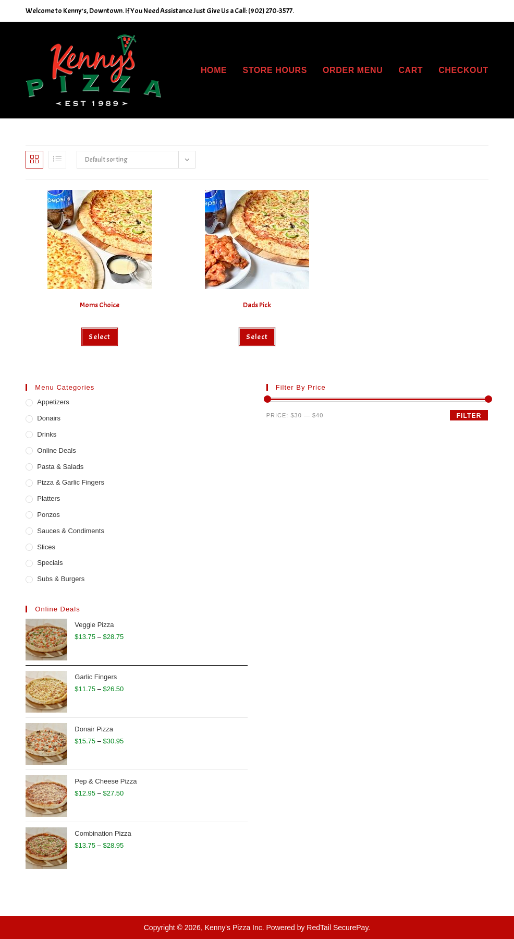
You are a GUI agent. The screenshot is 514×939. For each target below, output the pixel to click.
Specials (50, 563)
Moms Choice (99, 304)
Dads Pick (257, 304)
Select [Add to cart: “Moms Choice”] (100, 336)
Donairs (48, 418)
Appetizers (53, 402)
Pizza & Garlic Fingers (70, 482)
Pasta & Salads (60, 467)
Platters (48, 498)
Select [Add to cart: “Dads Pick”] (257, 336)
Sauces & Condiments (70, 531)
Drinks (46, 434)
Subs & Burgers (60, 579)
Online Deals (56, 450)
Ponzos (48, 515)
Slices (46, 547)
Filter (468, 415)
